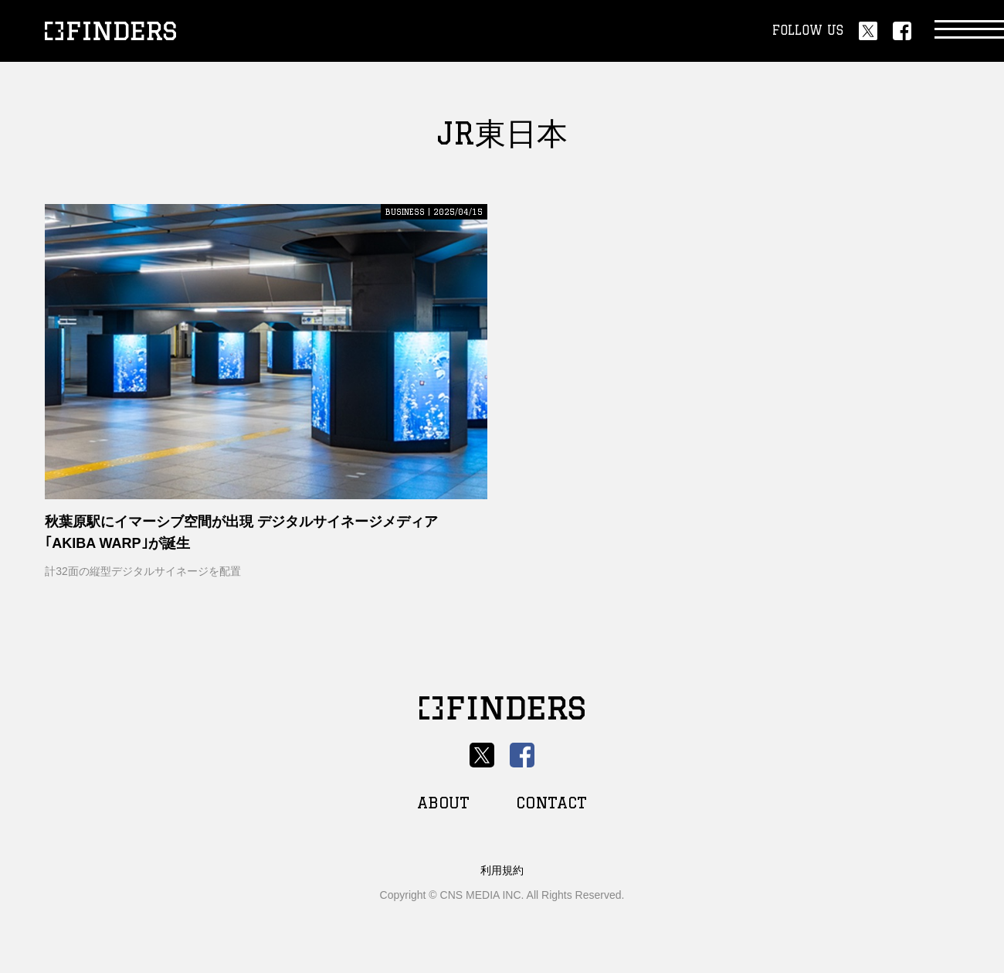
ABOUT (443, 802)
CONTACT (551, 802)
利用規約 (502, 870)
